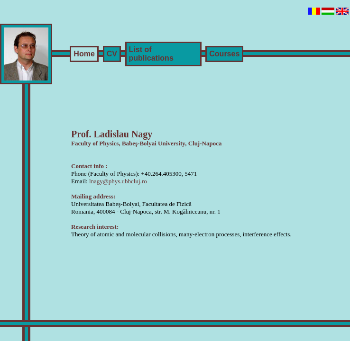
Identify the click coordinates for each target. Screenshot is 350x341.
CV (112, 54)
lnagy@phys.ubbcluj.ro (118, 181)
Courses (224, 54)
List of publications (151, 53)
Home (84, 54)
